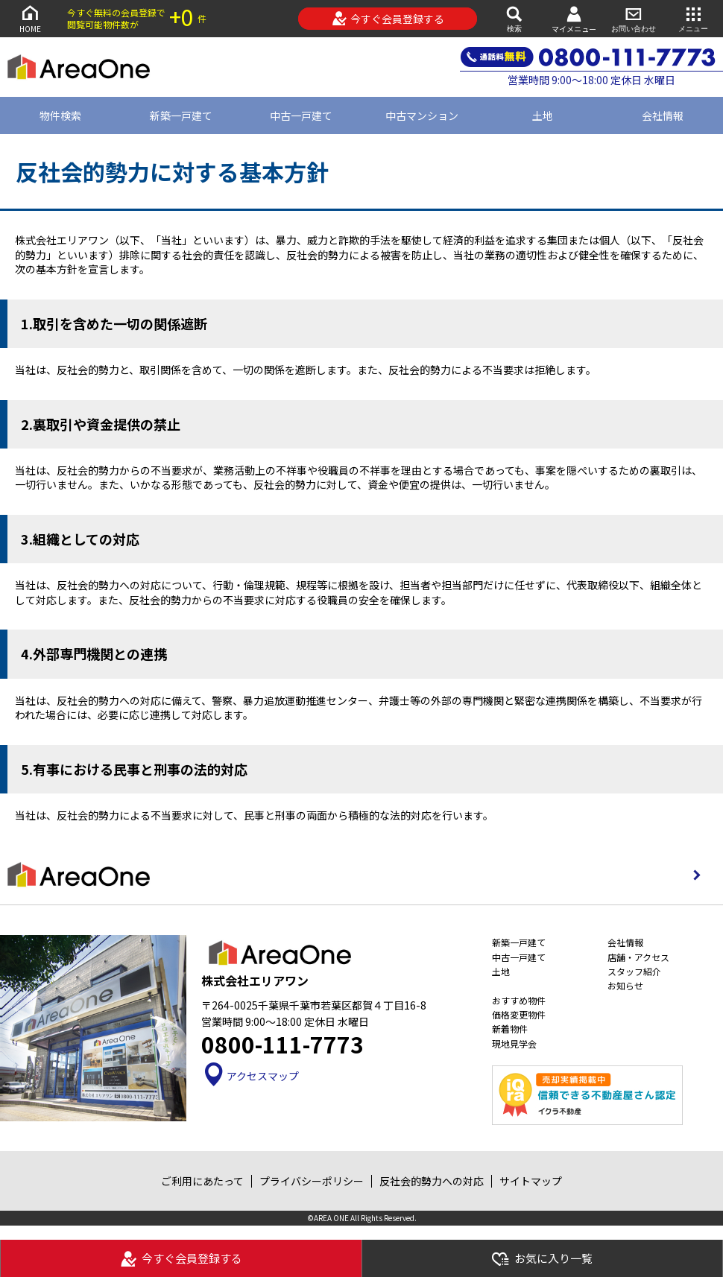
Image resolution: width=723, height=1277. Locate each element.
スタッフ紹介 (634, 971)
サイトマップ (530, 1180)
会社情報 (625, 942)
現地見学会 (514, 1043)
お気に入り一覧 (542, 1258)
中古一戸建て (301, 115)
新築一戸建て (181, 115)
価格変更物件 (519, 1014)
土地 (542, 115)
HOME (30, 18)
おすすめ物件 (519, 1000)
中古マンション (421, 115)
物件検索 (60, 115)
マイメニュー (574, 19)
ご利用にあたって (202, 1180)
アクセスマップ (250, 1075)
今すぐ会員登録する (388, 18)
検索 (514, 18)
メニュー (693, 18)
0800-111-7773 (282, 1043)
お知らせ (625, 985)
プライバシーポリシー (311, 1180)
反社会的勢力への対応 (431, 1180)
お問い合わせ (633, 18)
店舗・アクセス (638, 957)
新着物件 (510, 1028)
